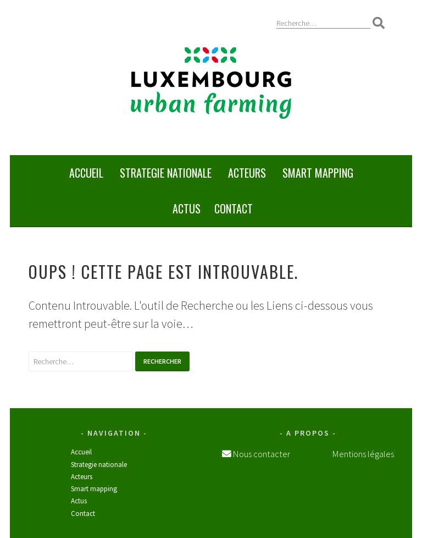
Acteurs (247, 172)
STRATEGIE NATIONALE (166, 172)
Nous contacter (260, 454)
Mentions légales (363, 454)
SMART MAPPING (317, 172)
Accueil (86, 172)
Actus (187, 208)
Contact (233, 208)
